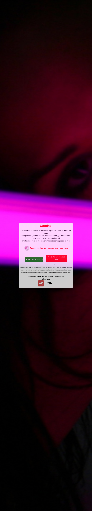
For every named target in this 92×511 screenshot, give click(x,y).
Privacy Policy (67, 272)
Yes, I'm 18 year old (34, 259)
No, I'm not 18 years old (56, 258)
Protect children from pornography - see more (46, 248)
